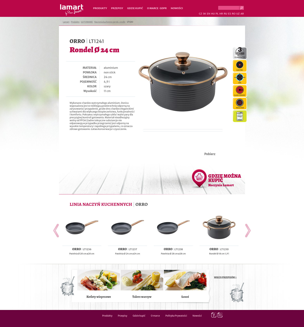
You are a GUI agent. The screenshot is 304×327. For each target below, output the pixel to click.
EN (208, 13)
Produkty (100, 8)
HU (213, 13)
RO (233, 13)
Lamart (72, 10)
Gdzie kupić (135, 8)
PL (217, 13)
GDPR (163, 8)
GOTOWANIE (87, 22)
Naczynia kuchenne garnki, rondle (109, 22)
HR (221, 13)
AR (242, 13)
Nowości (177, 8)
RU (225, 13)
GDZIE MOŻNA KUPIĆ (224, 180)
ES (229, 13)
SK (204, 13)
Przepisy (117, 8)
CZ (200, 13)
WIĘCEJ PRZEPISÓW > (225, 277)
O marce (152, 8)
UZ (238, 13)
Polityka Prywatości (176, 315)
